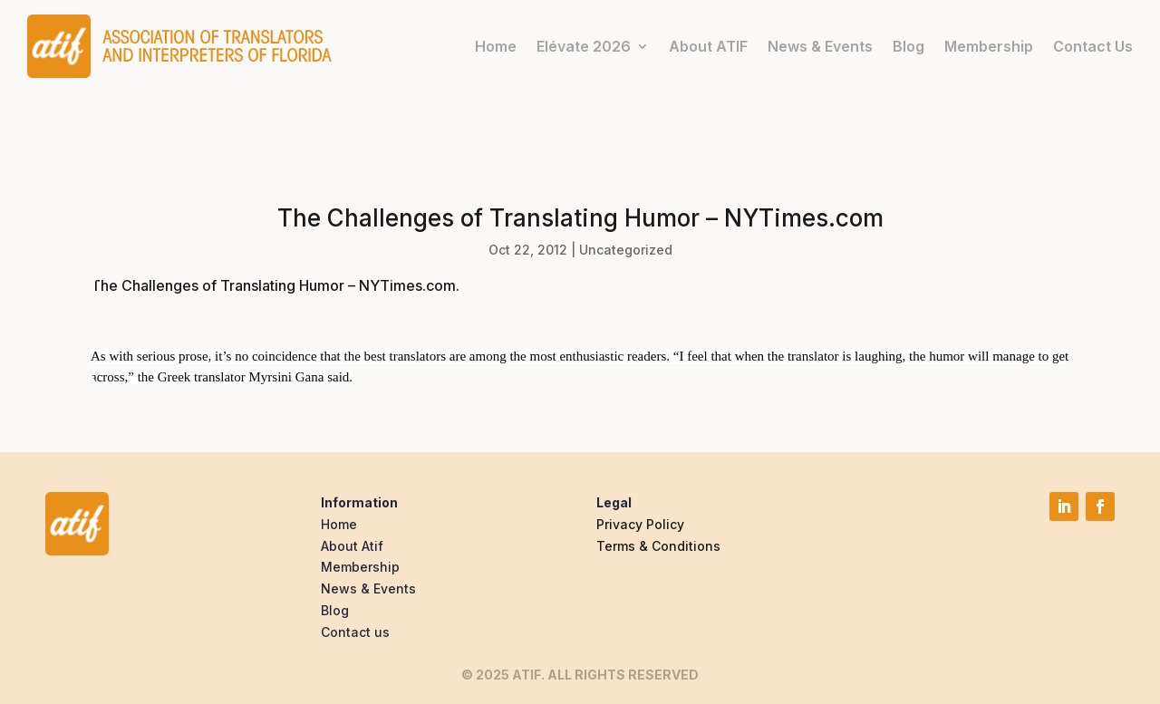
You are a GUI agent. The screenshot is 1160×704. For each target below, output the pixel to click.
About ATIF (708, 46)
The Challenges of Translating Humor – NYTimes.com (273, 285)
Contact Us (1093, 46)
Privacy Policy (640, 524)
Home (496, 46)
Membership (988, 46)
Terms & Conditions (658, 546)
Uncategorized (625, 249)
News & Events (820, 46)
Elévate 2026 (583, 46)
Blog (908, 46)
